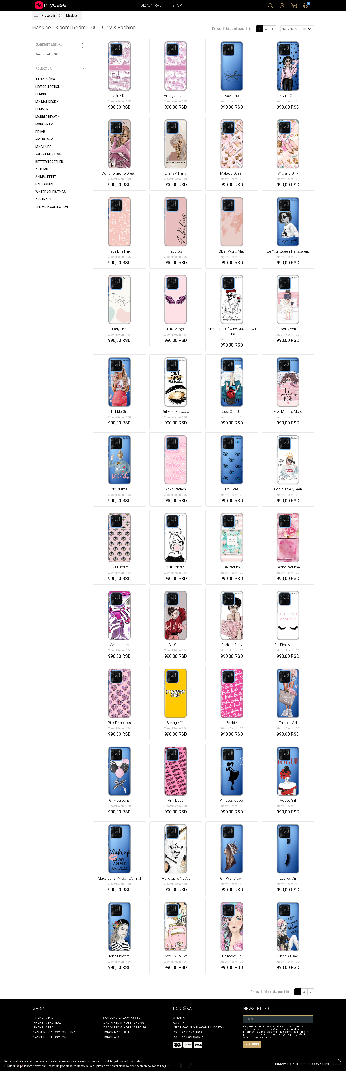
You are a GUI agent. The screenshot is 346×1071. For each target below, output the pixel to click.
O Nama (179, 1017)
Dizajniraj (151, 5)
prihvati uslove (286, 1064)
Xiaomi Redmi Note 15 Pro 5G (124, 1027)
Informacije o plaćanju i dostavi (199, 1027)
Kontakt (179, 1022)
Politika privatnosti (189, 1032)
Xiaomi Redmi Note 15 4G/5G (124, 1022)
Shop (177, 5)
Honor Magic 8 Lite (117, 1032)
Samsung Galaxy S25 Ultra (54, 1032)
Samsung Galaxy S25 (49, 1037)
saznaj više (320, 1064)
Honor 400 (111, 1037)
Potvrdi (252, 1044)
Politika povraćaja (188, 1037)
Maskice (72, 15)
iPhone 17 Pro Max (47, 1022)
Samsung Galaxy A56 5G (122, 1017)
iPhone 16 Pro (43, 1027)
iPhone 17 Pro (43, 1017)
